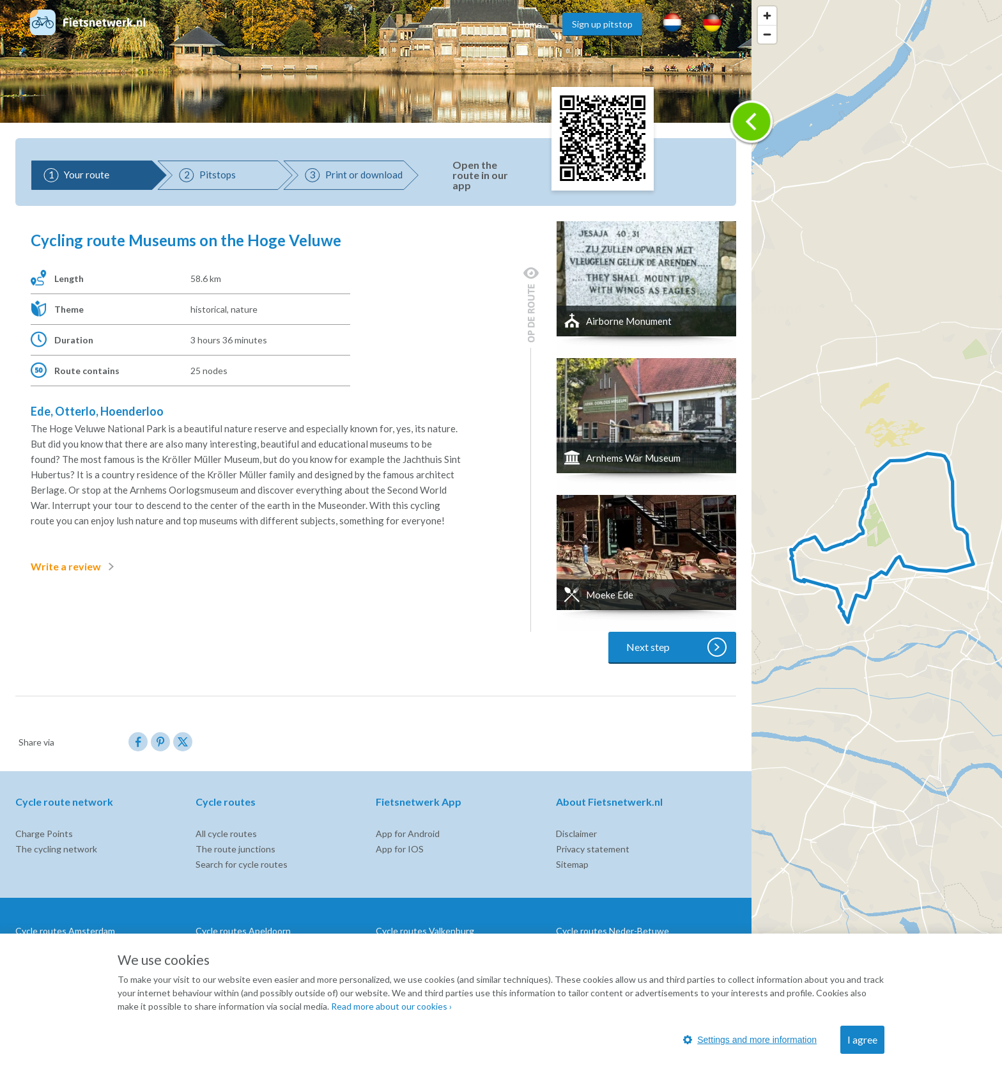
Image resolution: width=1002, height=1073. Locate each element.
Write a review (75, 566)
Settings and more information (750, 1040)
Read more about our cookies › (391, 1006)
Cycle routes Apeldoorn (243, 930)
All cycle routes (226, 833)
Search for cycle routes (242, 864)
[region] (877, 536)
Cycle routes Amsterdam (65, 930)
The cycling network (56, 848)
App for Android (408, 833)
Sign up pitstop (602, 24)
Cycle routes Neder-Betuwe (612, 930)
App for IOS (400, 848)
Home (530, 24)
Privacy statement (592, 848)
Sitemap (572, 864)
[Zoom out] (767, 34)
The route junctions (235, 848)
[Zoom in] (767, 15)
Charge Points (44, 833)
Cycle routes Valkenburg (425, 930)
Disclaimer (576, 833)
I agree (862, 1039)
